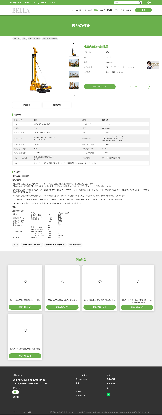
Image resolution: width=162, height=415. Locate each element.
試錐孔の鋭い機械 (34, 39)
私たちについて (85, 10)
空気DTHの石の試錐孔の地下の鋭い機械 (25, 349)
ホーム (75, 10)
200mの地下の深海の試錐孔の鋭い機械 (62, 300)
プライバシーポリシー (19, 412)
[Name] (139, 2)
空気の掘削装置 (75, 245)
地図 (29, 412)
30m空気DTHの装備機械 (55, 245)
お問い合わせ (126, 10)
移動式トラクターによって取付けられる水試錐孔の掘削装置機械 (137, 301)
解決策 (109, 10)
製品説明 (57, 105)
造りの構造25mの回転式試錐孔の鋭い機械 (99, 300)
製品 (96, 10)
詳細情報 (26, 105)
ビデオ (116, 10)
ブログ (102, 10)
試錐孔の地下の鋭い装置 (32, 245)
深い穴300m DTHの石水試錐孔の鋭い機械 (25, 300)
